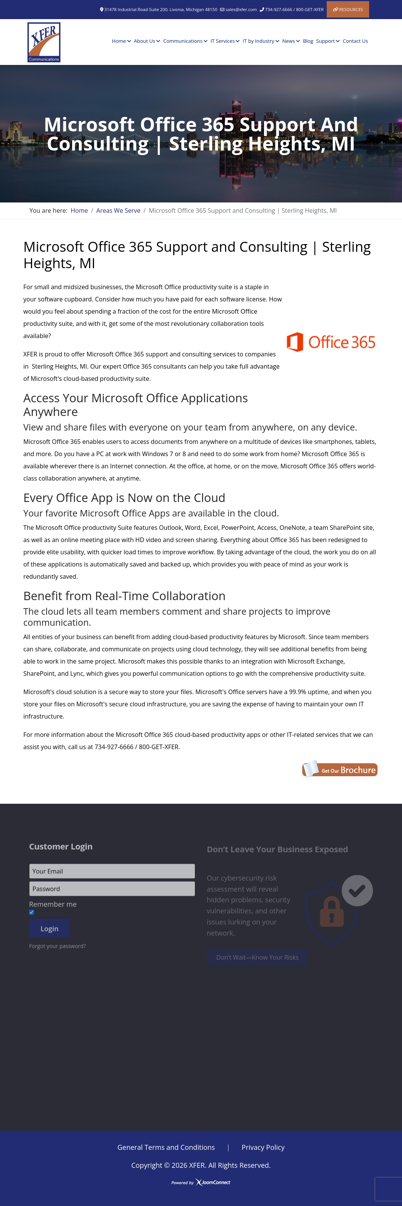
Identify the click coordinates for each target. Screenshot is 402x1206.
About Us (145, 40)
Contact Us (355, 40)
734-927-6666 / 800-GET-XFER (294, 9)
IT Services (223, 40)
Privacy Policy (263, 1147)
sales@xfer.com (241, 9)
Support (325, 40)
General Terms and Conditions (166, 1147)
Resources (351, 9)
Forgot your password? (57, 949)
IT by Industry (258, 40)
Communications (183, 40)
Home (119, 40)
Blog (308, 40)
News (288, 40)
